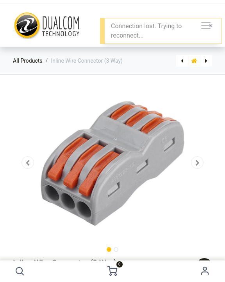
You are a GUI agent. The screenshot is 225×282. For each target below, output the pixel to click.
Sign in (205, 271)
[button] (20, 271)
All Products (28, 61)
